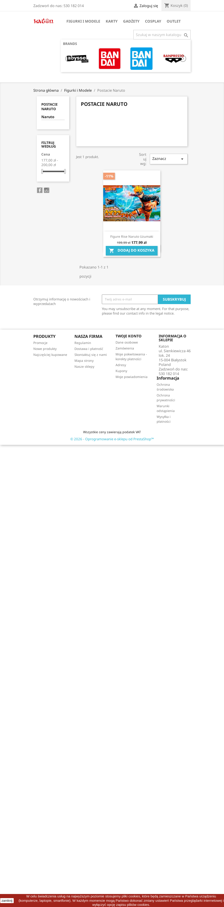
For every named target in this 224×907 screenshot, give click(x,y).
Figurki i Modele (83, 21)
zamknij (7, 900)
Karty (112, 21)
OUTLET (174, 21)
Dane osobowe (127, 342)
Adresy (121, 365)
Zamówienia (125, 348)
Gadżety (131, 21)
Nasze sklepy (84, 366)
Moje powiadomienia (132, 377)
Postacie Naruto (49, 106)
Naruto (47, 117)
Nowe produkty (45, 349)
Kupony (121, 371)
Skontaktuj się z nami (90, 354)
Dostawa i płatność (88, 349)
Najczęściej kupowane (50, 354)
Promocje (40, 343)
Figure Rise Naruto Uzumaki (131, 236)
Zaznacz (168, 159)
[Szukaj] (162, 34)
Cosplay (153, 21)
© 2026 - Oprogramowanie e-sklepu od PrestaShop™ (112, 439)
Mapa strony (84, 360)
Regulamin (82, 343)
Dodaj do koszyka (131, 250)
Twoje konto (129, 336)
